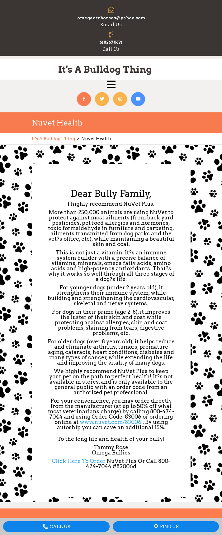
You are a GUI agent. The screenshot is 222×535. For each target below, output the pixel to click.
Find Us (166, 526)
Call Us (56, 526)
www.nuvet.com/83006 (109, 422)
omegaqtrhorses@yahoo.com (111, 18)
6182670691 (111, 42)
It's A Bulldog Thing (105, 69)
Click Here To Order (79, 461)
